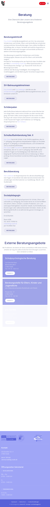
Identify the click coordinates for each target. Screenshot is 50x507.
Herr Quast (7, 139)
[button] (48, 3)
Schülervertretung (10, 91)
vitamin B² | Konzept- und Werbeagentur (30, 504)
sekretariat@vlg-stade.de (9, 460)
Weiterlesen (10, 76)
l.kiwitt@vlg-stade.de (10, 223)
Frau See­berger (20, 89)
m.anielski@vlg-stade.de (17, 63)
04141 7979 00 (5, 458)
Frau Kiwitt (7, 199)
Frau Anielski (8, 41)
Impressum (14, 502)
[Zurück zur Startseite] (3, 3)
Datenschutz (22, 502)
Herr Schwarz (21, 121)
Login (42, 3)
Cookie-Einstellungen (33, 502)
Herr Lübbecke (8, 175)
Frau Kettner (18, 147)
